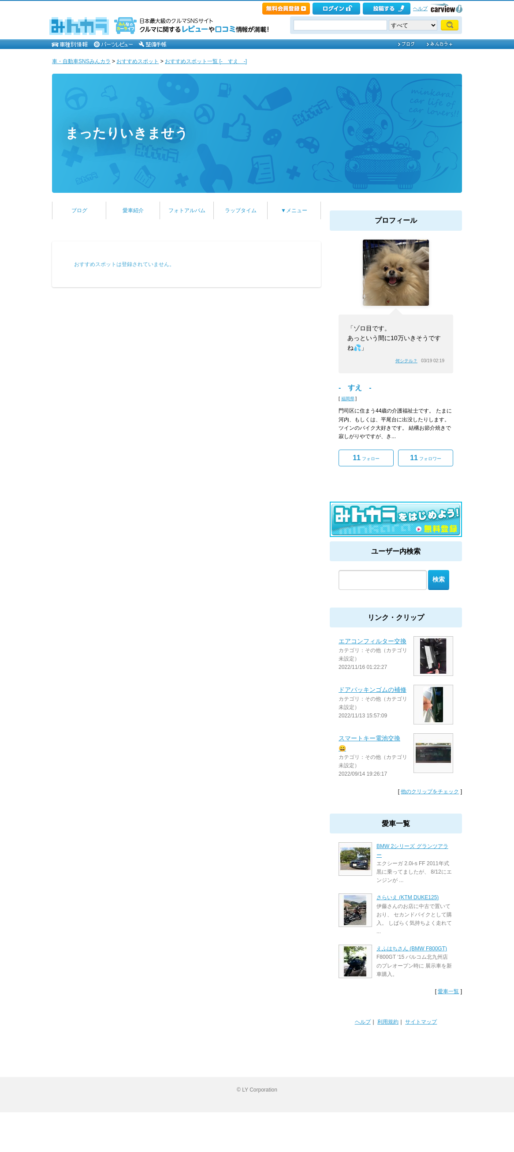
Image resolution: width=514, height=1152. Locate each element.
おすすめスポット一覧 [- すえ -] (206, 61)
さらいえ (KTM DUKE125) (407, 897)
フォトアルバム (186, 210)
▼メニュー (294, 210)
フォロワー (425, 458)
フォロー (366, 458)
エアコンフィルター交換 (372, 641)
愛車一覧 (448, 991)
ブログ (79, 210)
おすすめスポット (137, 61)
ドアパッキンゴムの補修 (372, 689)
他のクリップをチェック (430, 791)
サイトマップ (421, 1022)
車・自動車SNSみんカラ (81, 61)
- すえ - (355, 387)
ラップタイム (241, 210)
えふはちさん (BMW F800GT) (411, 949)
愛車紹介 (133, 210)
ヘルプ (420, 8)
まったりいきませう (126, 133)
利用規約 (388, 1022)
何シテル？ (406, 360)
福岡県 (347, 398)
